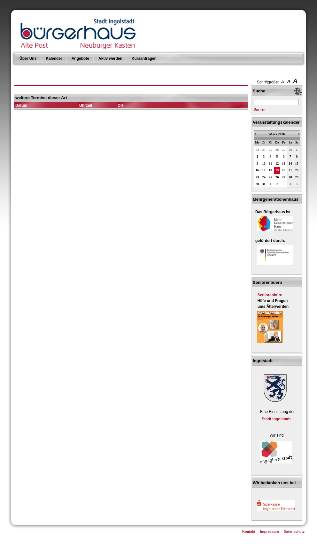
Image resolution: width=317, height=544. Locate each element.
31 (264, 184)
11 (270, 163)
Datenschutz (294, 531)
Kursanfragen (144, 58)
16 (257, 170)
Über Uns (27, 58)
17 (264, 170)
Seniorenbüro (270, 295)
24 (264, 150)
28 (290, 150)
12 (277, 163)
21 (290, 170)
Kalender (54, 58)
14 (290, 163)
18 (270, 170)
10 (264, 163)
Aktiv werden (110, 58)
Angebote (80, 58)
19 (277, 170)
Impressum (269, 531)
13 (283, 163)
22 (297, 170)
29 (297, 177)
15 (297, 163)
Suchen (259, 109)
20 (283, 170)
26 (277, 150)
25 (270, 150)
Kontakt (248, 531)
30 (257, 184)
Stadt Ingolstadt (276, 419)
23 (257, 150)
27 (283, 150)
